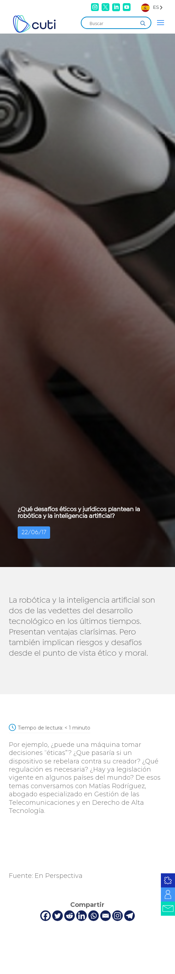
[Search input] (113, 23)
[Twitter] (57, 915)
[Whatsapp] (93, 915)
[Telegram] (129, 915)
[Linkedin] (81, 915)
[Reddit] (69, 915)
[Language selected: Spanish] (152, 7)
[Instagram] (117, 915)
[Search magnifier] (143, 23)
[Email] (105, 915)
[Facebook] (45, 915)
